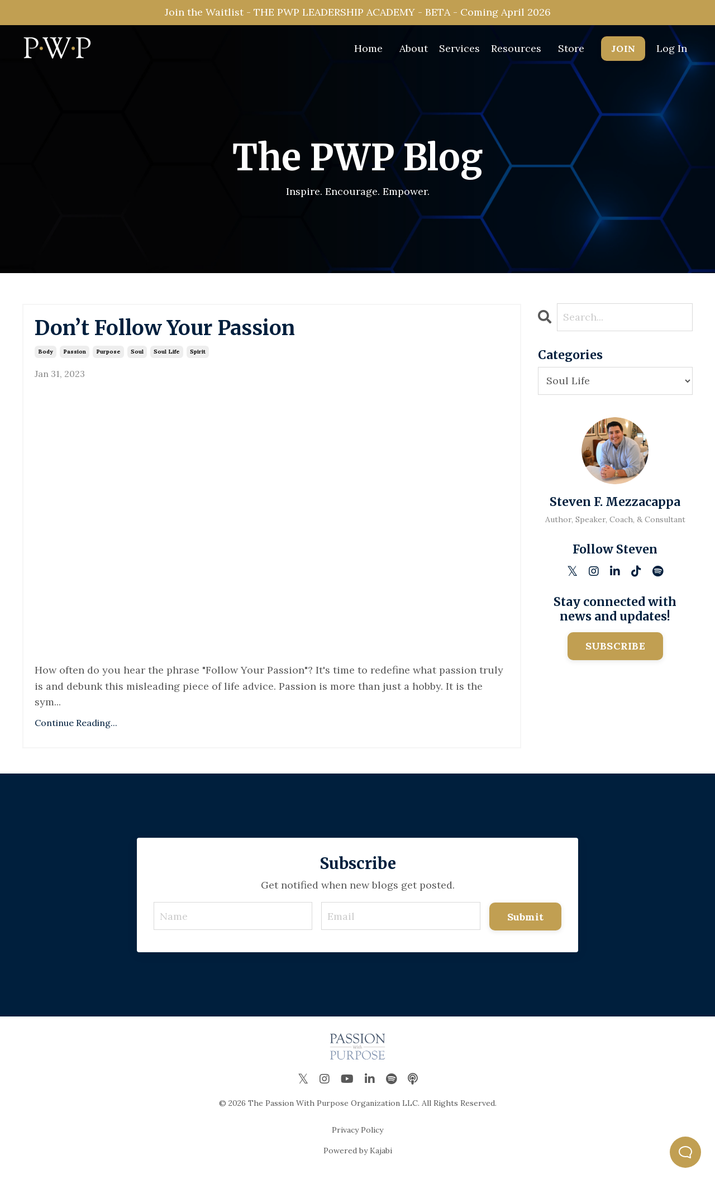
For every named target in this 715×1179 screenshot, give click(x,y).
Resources (516, 48)
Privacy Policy (357, 1130)
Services (459, 48)
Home (368, 48)
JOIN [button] (623, 48)
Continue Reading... (76, 722)
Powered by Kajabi (357, 1150)
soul (137, 351)
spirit (198, 351)
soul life (167, 351)
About (413, 48)
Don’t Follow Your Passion (165, 328)
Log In (671, 48)
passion (74, 351)
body (45, 351)
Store (571, 48)
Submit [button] (525, 916)
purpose (108, 351)
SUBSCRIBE (615, 645)
